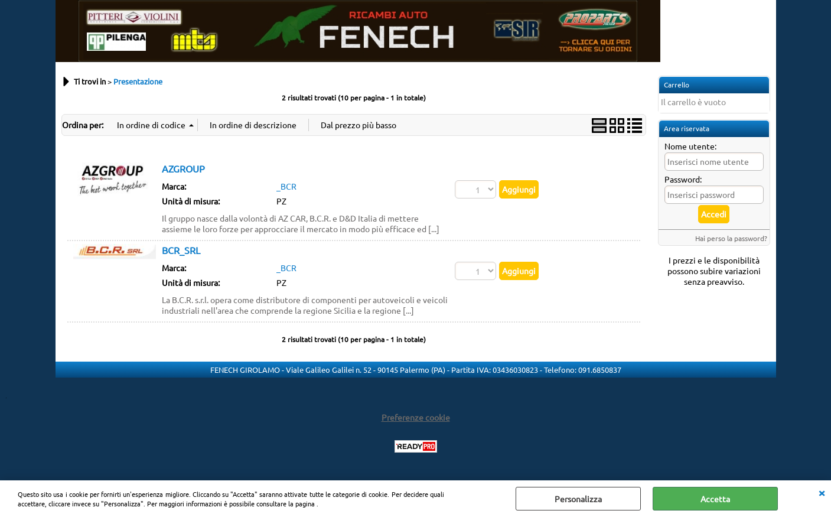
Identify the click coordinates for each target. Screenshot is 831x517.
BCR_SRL (181, 250)
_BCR (286, 186)
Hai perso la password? (731, 238)
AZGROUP (183, 168)
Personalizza (578, 498)
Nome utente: (690, 146)
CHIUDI (821, 492)
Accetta (715, 498)
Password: (683, 179)
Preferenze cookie (416, 417)
